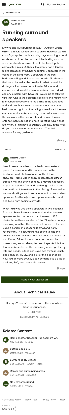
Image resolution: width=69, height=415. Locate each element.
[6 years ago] (16, 342)
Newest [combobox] (60, 149)
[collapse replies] (34, 155)
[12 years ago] (16, 386)
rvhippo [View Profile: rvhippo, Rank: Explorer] (29, 386)
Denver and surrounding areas (27, 370)
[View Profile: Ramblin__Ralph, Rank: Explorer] (6, 362)
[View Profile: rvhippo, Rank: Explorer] (6, 384)
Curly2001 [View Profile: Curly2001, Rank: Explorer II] (31, 375)
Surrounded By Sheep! (23, 359)
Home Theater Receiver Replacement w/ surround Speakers (33, 337)
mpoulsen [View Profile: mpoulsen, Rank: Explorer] (30, 353)
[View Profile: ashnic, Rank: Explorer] (5, 22)
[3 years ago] (16, 353)
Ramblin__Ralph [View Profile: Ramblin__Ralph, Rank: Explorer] (34, 364)
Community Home (11, 399)
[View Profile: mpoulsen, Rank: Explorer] (6, 351)
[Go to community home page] (15, 4)
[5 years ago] (17, 364)
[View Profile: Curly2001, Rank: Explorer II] (6, 373)
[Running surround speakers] (15, 161)
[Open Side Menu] (4, 4)
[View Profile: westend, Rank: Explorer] (6, 159)
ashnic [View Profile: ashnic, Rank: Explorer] (14, 20)
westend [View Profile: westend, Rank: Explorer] (14, 158)
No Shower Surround (22, 381)
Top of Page (31, 399)
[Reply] (62, 141)
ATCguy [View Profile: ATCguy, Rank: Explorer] (29, 342)
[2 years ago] (17, 375)
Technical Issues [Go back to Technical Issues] (11, 13)
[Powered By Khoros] (34, 408)
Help (62, 399)
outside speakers (20, 348)
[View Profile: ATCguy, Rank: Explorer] (6, 340)
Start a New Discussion (34, 279)
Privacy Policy (49, 399)
